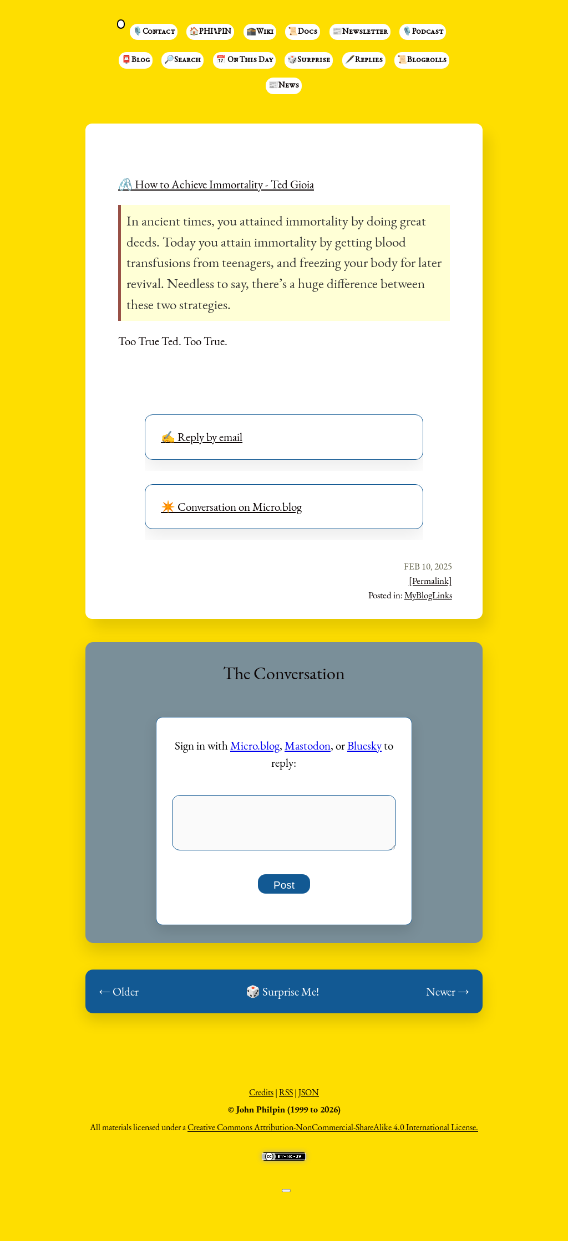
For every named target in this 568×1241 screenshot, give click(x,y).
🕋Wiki (259, 32)
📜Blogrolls (422, 60)
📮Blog (135, 60)
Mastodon (308, 745)
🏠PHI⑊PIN (210, 32)
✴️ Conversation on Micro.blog (231, 506)
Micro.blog (255, 745)
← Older (119, 997)
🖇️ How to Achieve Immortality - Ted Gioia (216, 184)
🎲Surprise (308, 60)
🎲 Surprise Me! (282, 997)
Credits (261, 1098)
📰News (283, 86)
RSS (286, 1098)
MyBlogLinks (428, 595)
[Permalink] (430, 581)
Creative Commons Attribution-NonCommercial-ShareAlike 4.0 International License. (332, 1133)
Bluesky (364, 745)
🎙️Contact (154, 32)
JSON (308, 1098)
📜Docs (302, 32)
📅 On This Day (244, 60)
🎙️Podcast (422, 32)
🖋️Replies (364, 60)
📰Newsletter (360, 32)
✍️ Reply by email (201, 436)
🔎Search (182, 60)
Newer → (447, 997)
